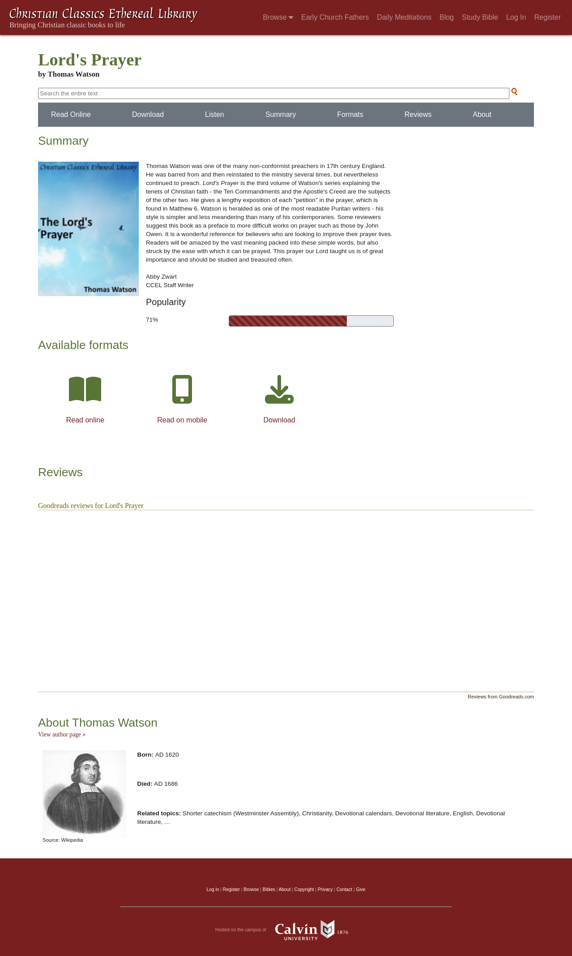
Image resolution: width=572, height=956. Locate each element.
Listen (214, 114)
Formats (350, 114)
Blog (447, 17)
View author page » (61, 734)
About (482, 114)
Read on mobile (182, 420)
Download (148, 114)
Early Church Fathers (335, 17)
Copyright (304, 889)
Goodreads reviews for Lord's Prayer (91, 505)
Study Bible (480, 17)
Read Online (71, 114)
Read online (85, 420)
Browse (278, 17)
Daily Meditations (404, 17)
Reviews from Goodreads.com (501, 696)
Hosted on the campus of (286, 930)
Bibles (269, 889)
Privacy (325, 889)
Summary (280, 114)
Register (547, 17)
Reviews (418, 114)
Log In (516, 17)
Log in (213, 889)
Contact (344, 889)
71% (152, 319)
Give (360, 889)
